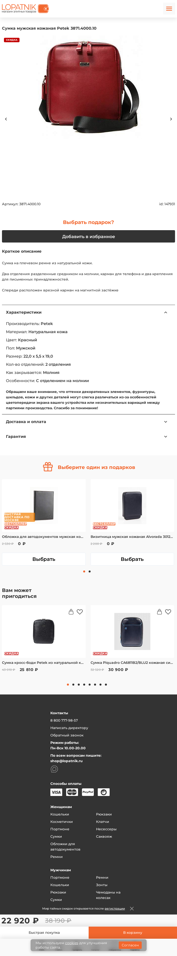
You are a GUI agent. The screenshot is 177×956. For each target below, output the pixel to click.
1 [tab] (84, 571)
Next (171, 119)
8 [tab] (106, 685)
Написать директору (69, 728)
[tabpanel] (44, 522)
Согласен (130, 945)
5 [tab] (90, 685)
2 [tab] (90, 571)
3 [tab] (79, 685)
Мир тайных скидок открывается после (83, 908)
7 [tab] (100, 685)
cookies (71, 943)
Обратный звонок (66, 735)
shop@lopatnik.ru (66, 761)
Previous (6, 119)
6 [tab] (95, 685)
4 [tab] (84, 685)
